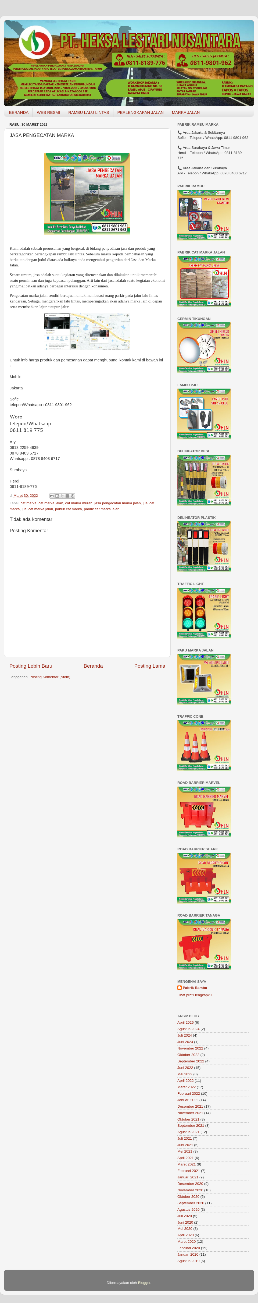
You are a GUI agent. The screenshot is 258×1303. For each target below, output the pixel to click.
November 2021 (190, 1113)
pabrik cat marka (68, 509)
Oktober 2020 (188, 1197)
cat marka (29, 503)
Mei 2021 (184, 1151)
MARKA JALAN (186, 112)
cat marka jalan (50, 503)
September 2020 (190, 1203)
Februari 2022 (188, 1093)
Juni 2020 (185, 1222)
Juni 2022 (185, 1068)
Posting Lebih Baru (30, 666)
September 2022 (190, 1061)
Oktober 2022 (188, 1055)
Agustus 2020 (188, 1209)
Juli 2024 (184, 1035)
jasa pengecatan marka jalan (117, 503)
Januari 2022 (187, 1100)
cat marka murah (78, 503)
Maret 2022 (186, 1087)
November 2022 (190, 1048)
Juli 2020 (184, 1216)
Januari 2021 (187, 1177)
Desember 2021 (190, 1106)
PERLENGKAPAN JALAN (140, 112)
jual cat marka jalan (37, 509)
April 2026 (185, 1022)
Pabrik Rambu (195, 988)
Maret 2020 (186, 1241)
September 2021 (190, 1126)
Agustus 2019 (188, 1261)
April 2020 (185, 1235)
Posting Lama (149, 666)
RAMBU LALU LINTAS (88, 112)
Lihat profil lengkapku (194, 995)
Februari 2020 (188, 1248)
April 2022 (185, 1081)
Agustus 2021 (188, 1132)
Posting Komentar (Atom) (50, 677)
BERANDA (19, 112)
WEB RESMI (48, 112)
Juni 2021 (185, 1145)
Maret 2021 (186, 1164)
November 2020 (190, 1190)
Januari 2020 (187, 1254)
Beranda (93, 666)
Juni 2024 (185, 1042)
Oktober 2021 (188, 1119)
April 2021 (185, 1158)
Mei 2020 (184, 1229)
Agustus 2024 (188, 1029)
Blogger (144, 1283)
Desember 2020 (190, 1184)
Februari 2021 (188, 1171)
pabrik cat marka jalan (101, 509)
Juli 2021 (184, 1138)
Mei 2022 (184, 1074)
